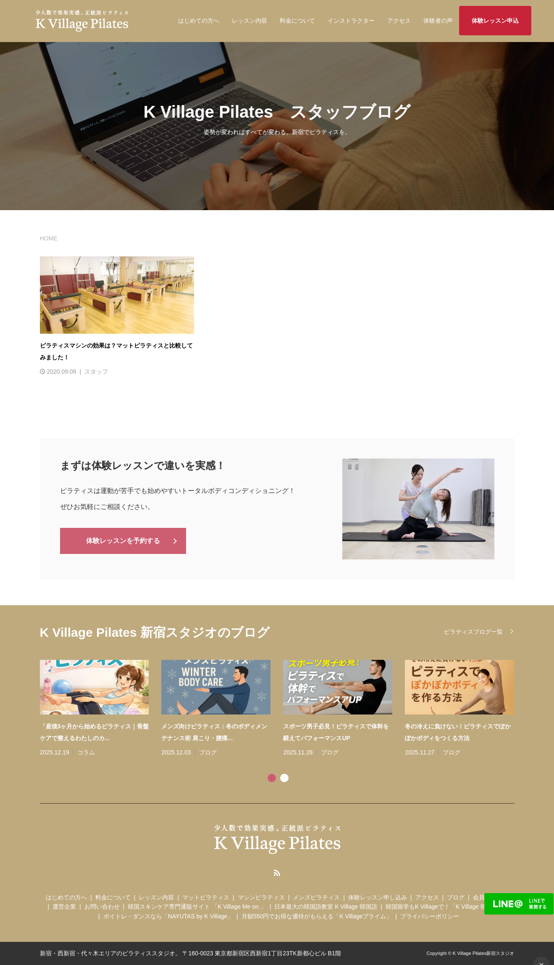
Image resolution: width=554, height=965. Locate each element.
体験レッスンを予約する (123, 540)
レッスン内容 (249, 20)
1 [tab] (272, 778)
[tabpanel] (283, 709)
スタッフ (96, 371)
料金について (297, 20)
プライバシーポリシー (429, 916)
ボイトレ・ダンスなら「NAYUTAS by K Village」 (168, 916)
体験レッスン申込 (495, 20)
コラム (86, 752)
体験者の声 (438, 20)
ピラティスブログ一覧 (473, 631)
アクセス (399, 20)
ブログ (208, 752)
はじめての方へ (198, 20)
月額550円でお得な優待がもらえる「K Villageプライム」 (317, 916)
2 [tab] (284, 778)
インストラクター (351, 20)
